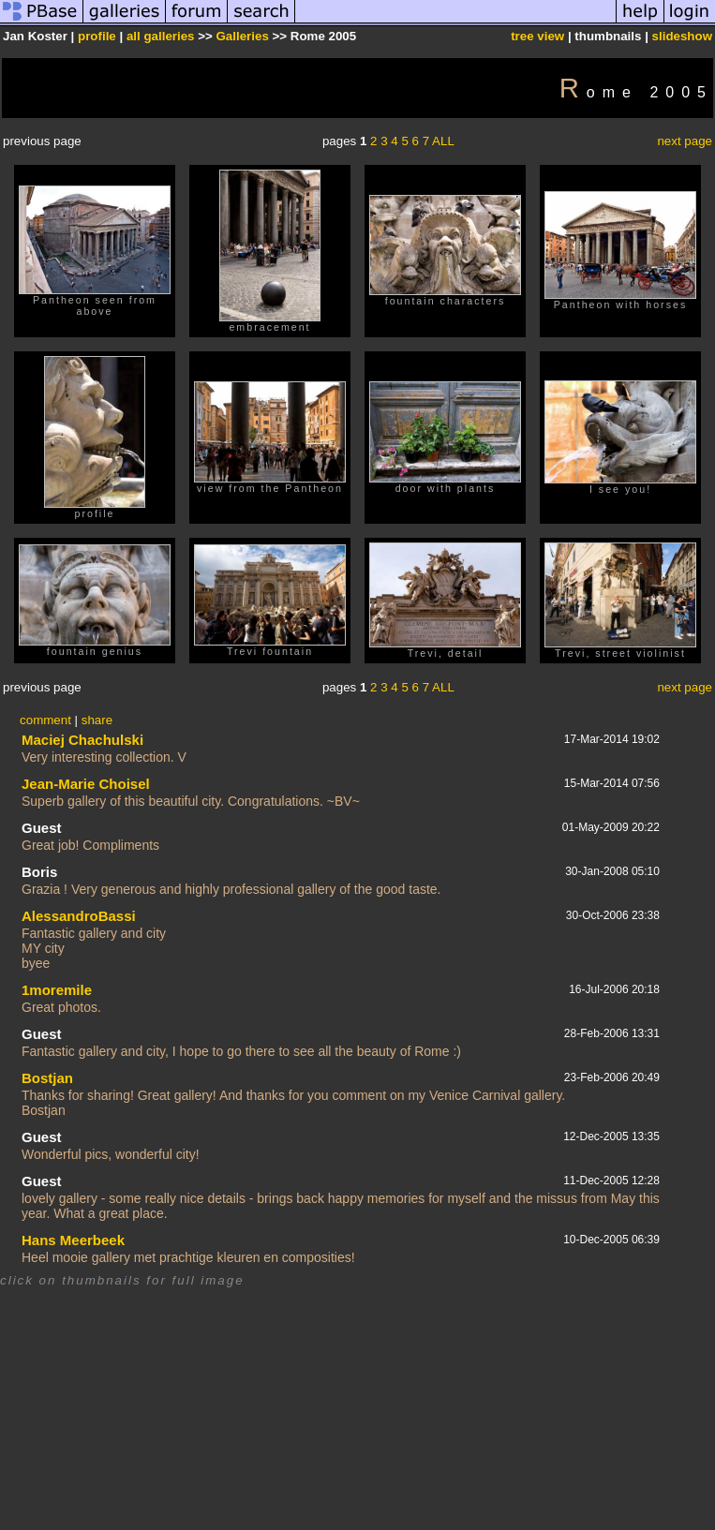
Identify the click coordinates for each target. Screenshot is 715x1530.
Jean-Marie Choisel (86, 784)
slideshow (682, 36)
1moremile (57, 990)
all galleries (161, 36)
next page (684, 141)
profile (97, 36)
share (97, 720)
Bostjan (47, 1078)
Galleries (242, 36)
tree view (537, 36)
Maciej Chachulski (82, 740)
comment (45, 720)
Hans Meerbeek (73, 1240)
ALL (443, 141)
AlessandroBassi (79, 916)
